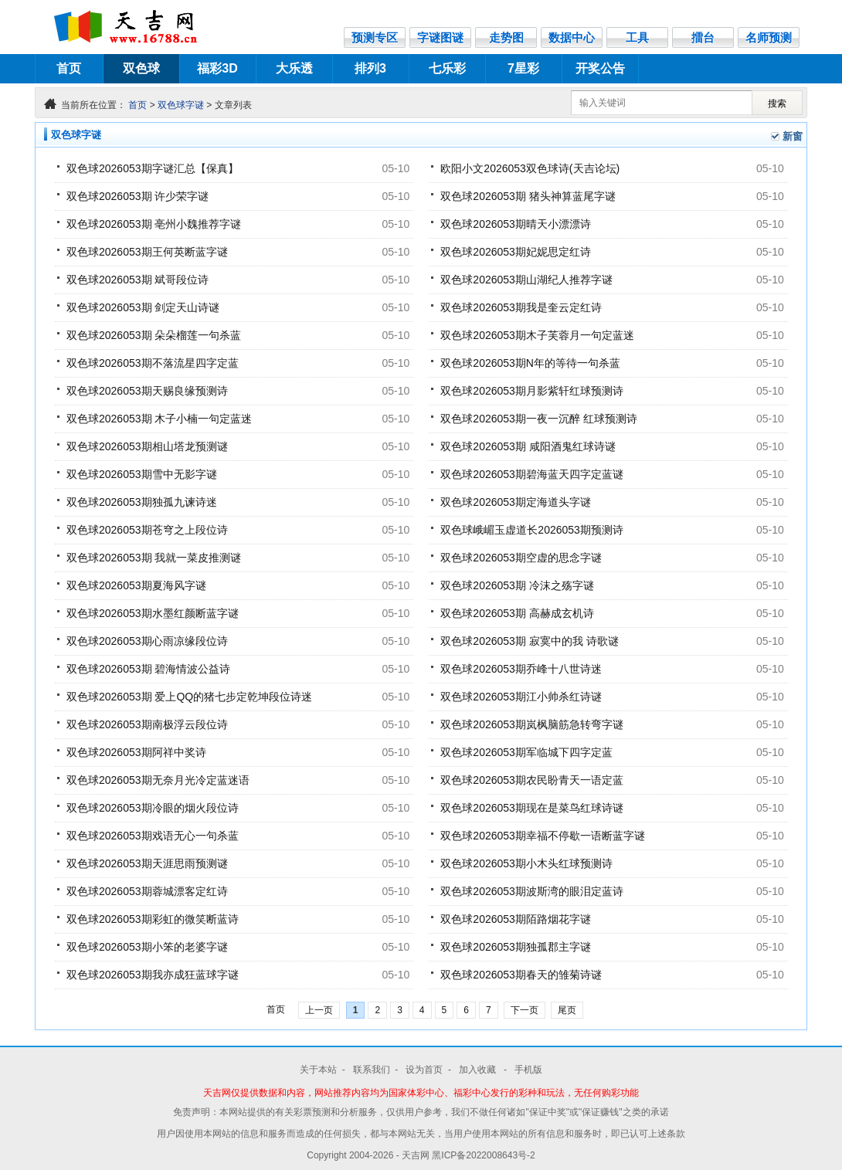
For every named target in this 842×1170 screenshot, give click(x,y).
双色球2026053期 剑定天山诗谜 (142, 307)
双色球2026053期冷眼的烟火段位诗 (152, 808)
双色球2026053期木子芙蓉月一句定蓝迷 (537, 335)
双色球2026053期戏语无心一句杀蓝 (152, 835)
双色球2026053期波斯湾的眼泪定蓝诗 (531, 891)
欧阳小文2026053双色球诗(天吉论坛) (530, 168)
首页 (68, 68)
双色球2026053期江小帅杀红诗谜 (521, 696)
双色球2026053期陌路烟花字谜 (515, 919)
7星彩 (523, 68)
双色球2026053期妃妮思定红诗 (515, 252)
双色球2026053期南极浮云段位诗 (147, 724)
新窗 (793, 136)
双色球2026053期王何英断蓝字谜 (147, 252)
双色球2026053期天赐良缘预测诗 (147, 391)
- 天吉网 (414, 1155)
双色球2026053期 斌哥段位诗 (137, 279)
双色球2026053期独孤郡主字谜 (515, 947)
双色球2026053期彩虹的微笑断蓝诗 (152, 919)
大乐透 (294, 68)
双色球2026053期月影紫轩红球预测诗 (531, 391)
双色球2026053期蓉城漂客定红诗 (147, 891)
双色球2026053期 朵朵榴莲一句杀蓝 (153, 335)
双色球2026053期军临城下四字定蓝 (526, 752)
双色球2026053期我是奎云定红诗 (521, 307)
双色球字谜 (181, 105)
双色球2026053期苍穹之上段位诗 (147, 530)
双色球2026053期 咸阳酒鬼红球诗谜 (527, 446)
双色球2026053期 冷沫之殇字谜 (516, 585)
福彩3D (217, 68)
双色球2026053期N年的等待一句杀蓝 (530, 363)
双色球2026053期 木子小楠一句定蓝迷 (159, 418)
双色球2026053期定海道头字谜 (515, 502)
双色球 (141, 68)
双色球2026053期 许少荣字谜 (137, 196)
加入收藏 (478, 1069)
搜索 (777, 103)
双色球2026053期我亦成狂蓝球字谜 (152, 974)
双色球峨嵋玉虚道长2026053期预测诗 (531, 530)
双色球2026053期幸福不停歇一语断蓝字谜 (542, 835)
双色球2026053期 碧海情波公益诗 (148, 669)
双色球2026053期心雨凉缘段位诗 (147, 641)
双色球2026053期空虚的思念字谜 (521, 557)
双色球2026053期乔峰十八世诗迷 (521, 669)
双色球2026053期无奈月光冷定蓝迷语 (158, 780)
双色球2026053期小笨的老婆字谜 (147, 947)
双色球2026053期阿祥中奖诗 (136, 752)
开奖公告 (600, 68)
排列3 (370, 68)
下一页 (524, 1010)
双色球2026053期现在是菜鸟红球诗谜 (531, 808)
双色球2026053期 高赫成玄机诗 (516, 613)
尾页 (567, 1010)
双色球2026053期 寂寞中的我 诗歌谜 (529, 641)
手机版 (528, 1069)
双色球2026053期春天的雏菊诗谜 (521, 974)
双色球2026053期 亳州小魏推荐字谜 (153, 224)
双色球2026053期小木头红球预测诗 (526, 863)
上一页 (319, 1010)
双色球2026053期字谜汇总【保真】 (152, 168)
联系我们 (371, 1069)
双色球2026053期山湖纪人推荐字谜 (526, 279)
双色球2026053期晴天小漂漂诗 (515, 224)
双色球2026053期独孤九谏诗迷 (141, 502)
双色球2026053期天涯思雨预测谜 (147, 863)
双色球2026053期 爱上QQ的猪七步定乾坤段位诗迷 (189, 696)
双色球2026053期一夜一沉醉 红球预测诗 (538, 418)
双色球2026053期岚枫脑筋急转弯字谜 (531, 724)
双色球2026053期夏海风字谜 (136, 585)
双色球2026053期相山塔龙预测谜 (147, 446)
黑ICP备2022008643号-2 (483, 1155)
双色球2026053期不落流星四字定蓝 (152, 363)
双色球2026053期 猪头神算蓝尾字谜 (527, 196)
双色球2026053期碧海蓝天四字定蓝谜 (531, 474)
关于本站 (318, 1069)
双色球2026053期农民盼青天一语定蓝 (531, 780)
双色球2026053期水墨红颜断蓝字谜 (152, 613)
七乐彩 (447, 68)
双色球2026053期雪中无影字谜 (141, 474)
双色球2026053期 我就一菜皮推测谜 (153, 557)
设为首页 (424, 1069)
